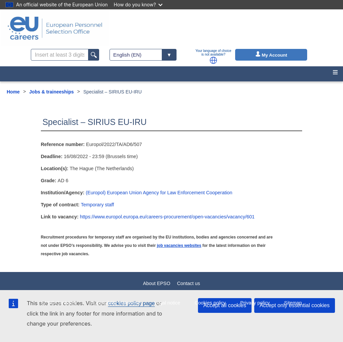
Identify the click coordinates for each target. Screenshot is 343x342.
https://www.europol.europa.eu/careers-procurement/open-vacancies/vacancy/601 (167, 216)
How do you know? (138, 4)
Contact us (188, 283)
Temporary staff (97, 204)
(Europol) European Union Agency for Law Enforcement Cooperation (159, 192)
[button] (213, 60)
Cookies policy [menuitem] (210, 302)
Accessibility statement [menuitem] (115, 302)
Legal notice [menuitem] (167, 302)
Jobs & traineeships (51, 91)
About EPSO (156, 283)
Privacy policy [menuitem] (255, 302)
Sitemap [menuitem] (293, 302)
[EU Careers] (55, 28)
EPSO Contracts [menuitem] (59, 302)
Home (13, 91)
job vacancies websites (179, 245)
